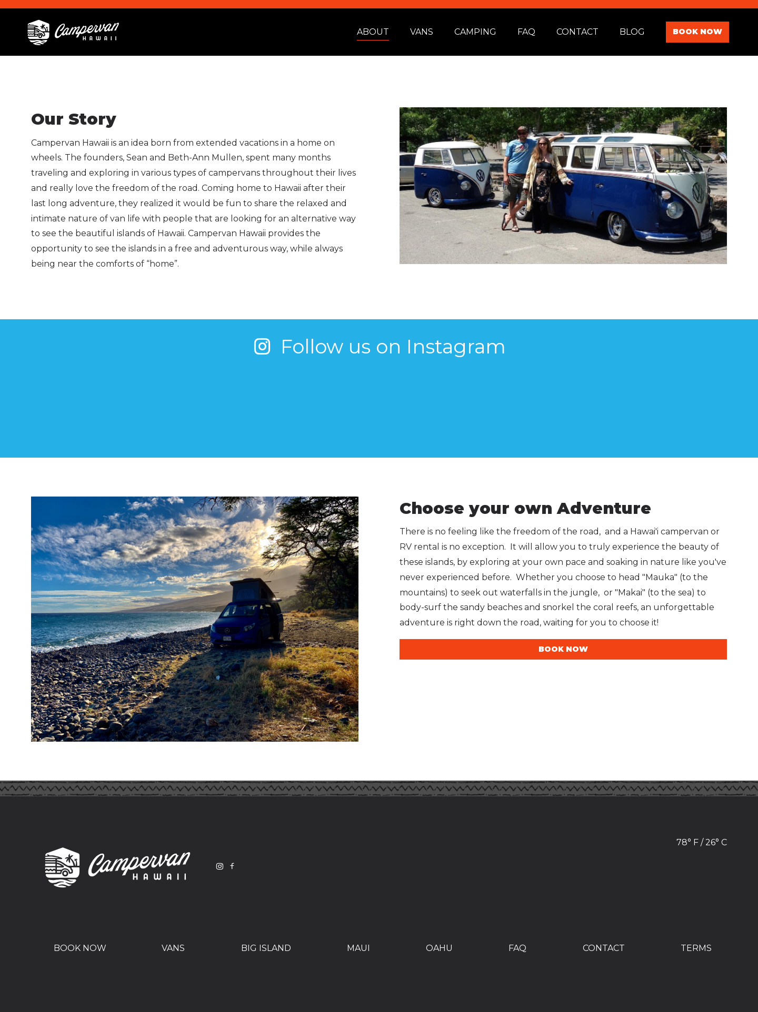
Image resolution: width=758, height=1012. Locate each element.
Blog (632, 32)
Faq (526, 32)
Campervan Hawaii (73, 32)
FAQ (517, 948)
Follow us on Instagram (379, 346)
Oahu (439, 948)
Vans (421, 32)
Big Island (266, 948)
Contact (577, 32)
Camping (475, 32)
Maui (358, 948)
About (373, 32)
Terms (696, 948)
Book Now (697, 31)
